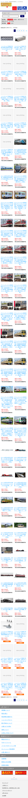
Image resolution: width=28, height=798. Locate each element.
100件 (12, 23)
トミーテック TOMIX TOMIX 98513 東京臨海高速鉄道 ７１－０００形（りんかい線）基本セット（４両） (7, 686)
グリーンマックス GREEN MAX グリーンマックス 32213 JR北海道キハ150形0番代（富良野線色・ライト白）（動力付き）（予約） (7, 206)
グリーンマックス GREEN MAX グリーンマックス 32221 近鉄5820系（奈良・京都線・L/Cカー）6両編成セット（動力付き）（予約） (7, 317)
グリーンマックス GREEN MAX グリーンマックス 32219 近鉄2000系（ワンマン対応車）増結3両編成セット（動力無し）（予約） (7, 289)
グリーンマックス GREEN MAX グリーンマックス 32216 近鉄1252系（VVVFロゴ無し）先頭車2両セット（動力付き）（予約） (20, 233)
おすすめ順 (10, 19)
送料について (5, 730)
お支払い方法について (7, 733)
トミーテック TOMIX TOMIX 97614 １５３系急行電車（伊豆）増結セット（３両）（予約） (20, 125)
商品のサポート (5, 739)
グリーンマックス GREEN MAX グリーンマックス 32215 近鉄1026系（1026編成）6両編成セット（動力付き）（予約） (7, 233)
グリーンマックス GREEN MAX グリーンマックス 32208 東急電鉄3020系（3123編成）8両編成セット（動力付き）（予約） (20, 179)
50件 (9, 23)
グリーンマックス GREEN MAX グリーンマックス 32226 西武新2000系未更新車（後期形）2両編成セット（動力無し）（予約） (20, 373)
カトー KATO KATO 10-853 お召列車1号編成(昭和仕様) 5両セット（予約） (7, 585)
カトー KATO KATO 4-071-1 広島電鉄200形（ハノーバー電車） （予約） (7, 560)
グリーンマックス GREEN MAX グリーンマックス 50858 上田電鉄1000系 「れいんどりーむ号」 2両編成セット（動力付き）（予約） (20, 401)
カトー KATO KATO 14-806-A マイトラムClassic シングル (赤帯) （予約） (20, 535)
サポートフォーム (6, 743)
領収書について (5, 710)
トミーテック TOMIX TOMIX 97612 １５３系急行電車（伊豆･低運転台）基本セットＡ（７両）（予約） (20, 99)
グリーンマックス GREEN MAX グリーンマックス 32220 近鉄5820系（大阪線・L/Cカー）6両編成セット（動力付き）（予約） (20, 289)
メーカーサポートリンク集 (8, 746)
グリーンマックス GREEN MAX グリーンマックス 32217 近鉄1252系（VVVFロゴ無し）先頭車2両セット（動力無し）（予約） (7, 260)
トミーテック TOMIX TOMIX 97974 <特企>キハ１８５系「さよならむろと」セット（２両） (7, 660)
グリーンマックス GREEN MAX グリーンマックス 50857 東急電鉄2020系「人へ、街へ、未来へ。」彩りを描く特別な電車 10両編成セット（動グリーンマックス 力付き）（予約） (7, 402)
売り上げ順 (11, 21)
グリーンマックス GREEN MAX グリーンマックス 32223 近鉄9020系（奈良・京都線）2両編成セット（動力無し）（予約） (7, 344)
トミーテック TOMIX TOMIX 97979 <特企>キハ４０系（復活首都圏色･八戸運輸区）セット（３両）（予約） (7, 152)
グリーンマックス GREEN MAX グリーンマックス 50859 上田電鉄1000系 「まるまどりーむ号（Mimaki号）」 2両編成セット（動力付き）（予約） (7, 432)
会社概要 (4, 796)
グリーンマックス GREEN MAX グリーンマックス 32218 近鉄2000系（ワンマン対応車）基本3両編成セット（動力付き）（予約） (20, 261)
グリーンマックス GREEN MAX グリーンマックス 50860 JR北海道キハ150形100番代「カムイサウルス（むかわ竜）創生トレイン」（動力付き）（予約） (20, 433)
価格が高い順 (5, 21)
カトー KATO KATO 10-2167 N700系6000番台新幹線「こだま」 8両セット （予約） (20, 485)
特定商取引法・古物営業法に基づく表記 (11, 788)
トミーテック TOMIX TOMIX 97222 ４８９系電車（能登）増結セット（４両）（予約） (7, 99)
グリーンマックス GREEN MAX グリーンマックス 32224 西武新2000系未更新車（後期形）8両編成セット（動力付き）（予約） (20, 345)
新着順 (15, 19)
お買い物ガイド (5, 752)
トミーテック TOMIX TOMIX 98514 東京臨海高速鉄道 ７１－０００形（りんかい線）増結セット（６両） (20, 686)
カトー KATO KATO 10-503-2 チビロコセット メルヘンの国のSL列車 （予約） (20, 460)
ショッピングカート (6, 720)
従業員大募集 (5, 765)
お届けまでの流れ (6, 726)
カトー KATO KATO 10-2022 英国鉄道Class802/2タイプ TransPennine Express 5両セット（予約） (20, 152)
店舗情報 (3, 759)
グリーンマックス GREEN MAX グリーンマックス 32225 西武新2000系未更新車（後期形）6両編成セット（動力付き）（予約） (7, 373)
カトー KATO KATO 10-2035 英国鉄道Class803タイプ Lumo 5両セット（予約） (7, 178)
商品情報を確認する (6, 717)
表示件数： (4, 23)
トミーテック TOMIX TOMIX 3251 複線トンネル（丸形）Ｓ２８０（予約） (20, 49)
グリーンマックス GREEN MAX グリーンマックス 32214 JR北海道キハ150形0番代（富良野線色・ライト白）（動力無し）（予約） (20, 206)
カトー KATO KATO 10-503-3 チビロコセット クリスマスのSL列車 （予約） (7, 485)
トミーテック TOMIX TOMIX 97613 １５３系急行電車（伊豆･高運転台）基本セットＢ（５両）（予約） (7, 126)
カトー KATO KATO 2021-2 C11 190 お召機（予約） (7, 610)
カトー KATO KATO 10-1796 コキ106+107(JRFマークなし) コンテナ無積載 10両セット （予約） (7, 460)
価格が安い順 (21, 19)
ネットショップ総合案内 (8, 749)
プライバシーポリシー (7, 790)
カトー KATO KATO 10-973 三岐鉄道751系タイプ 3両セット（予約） (7, 509)
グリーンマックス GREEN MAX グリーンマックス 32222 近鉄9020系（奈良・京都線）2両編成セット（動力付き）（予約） (20, 316)
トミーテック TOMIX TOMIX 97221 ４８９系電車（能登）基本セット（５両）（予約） (20, 74)
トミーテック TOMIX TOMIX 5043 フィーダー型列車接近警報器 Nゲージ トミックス (7, 634)
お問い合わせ (5, 793)
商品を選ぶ (4, 713)
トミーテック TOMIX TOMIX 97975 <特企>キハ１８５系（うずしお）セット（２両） (20, 660)
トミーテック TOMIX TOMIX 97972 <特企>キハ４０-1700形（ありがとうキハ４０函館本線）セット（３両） (20, 634)
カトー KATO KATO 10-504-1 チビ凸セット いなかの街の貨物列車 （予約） (20, 560)
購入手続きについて (6, 723)
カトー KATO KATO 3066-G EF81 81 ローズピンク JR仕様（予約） (20, 585)
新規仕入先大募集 (6, 762)
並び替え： (4, 19)
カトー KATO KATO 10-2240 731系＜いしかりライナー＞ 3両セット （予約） (20, 510)
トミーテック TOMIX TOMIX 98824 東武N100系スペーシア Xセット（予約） (7, 49)
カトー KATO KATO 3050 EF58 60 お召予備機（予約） (20, 610)
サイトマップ (5, 783)
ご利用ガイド (5, 785)
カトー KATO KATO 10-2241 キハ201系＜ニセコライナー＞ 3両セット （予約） (7, 535)
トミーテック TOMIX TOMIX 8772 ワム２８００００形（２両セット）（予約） (7, 74)
